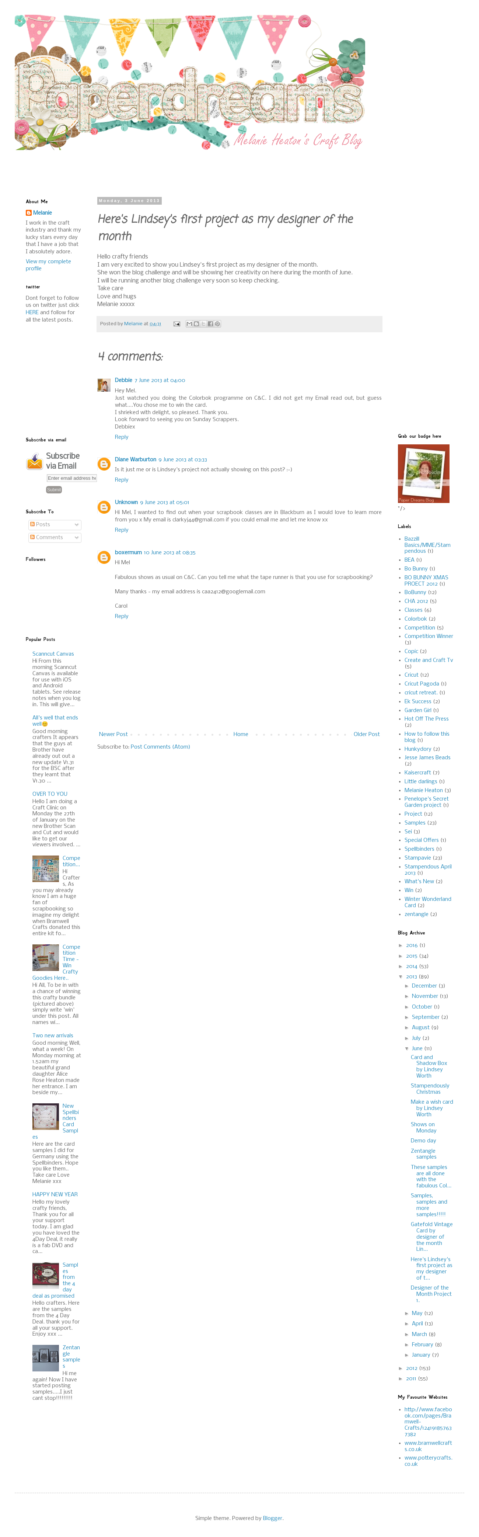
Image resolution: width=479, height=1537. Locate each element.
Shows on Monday (424, 1128)
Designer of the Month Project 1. (431, 1294)
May (418, 1313)
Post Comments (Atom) (160, 747)
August (421, 1028)
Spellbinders (419, 849)
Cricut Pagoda (422, 684)
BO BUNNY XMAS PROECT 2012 (426, 581)
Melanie (42, 213)
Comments (46, 538)
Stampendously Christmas (430, 1089)
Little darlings (421, 782)
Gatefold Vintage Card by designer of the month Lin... (432, 1237)
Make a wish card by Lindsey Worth (432, 1108)
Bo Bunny (416, 569)
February (423, 1345)
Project (413, 814)
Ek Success (418, 702)
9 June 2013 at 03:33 (182, 460)
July (417, 1038)
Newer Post (113, 735)
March (420, 1334)
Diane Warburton (135, 460)
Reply (122, 437)
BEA (410, 560)
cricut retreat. (421, 693)
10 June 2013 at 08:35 (170, 553)
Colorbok (416, 619)
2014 (412, 966)
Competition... (71, 862)
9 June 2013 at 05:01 (164, 503)
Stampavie (418, 858)
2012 (412, 1368)
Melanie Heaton (424, 791)
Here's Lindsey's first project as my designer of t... (431, 1269)
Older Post (367, 735)
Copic (411, 652)
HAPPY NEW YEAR (55, 1195)
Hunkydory (418, 749)
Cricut (412, 675)
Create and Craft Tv (429, 660)
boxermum (128, 553)
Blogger (272, 1519)
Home (241, 735)
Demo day (423, 1141)
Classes (414, 610)
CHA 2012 (416, 601)
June (418, 1049)
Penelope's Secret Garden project (427, 802)
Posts (40, 525)
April (418, 1324)
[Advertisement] (204, 166)
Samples (415, 823)
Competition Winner (429, 636)
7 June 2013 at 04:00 (159, 381)
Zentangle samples (71, 1357)
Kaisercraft (418, 773)
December (425, 986)
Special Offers (422, 840)
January (422, 1355)
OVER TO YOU (49, 794)
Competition (420, 628)
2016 (412, 945)
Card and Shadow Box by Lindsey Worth (429, 1067)
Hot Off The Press (427, 719)
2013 (412, 977)
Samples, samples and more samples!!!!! (429, 1205)
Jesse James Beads (428, 758)
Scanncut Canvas (53, 654)
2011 (412, 1379)
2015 (412, 956)
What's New (419, 882)
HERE (32, 313)
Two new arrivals (52, 1036)
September (426, 1017)
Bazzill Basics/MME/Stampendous (428, 545)
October (423, 1007)
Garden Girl (418, 711)
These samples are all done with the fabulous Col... (431, 1177)
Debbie (123, 381)
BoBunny (415, 593)
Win (409, 891)
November (426, 996)
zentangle (417, 914)
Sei (408, 832)
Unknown (126, 503)
